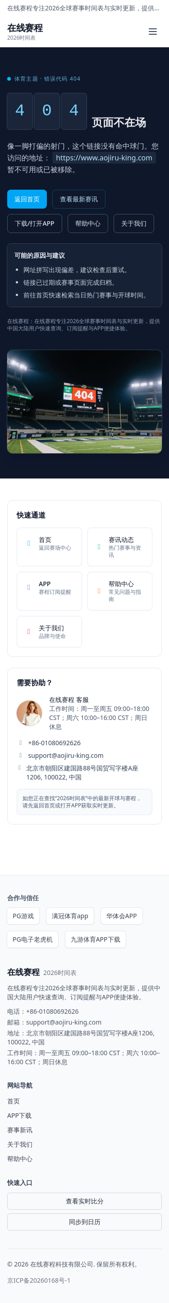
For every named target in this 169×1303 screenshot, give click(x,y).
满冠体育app (70, 915)
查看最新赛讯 (79, 199)
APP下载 (19, 1115)
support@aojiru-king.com (66, 755)
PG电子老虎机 (33, 939)
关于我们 (133, 223)
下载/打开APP (35, 223)
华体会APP (121, 915)
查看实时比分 (85, 1201)
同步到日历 (84, 1221)
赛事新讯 (19, 1129)
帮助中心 (87, 223)
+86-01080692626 (54, 742)
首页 (13, 1101)
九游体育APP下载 (95, 939)
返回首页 (27, 199)
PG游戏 (23, 915)
